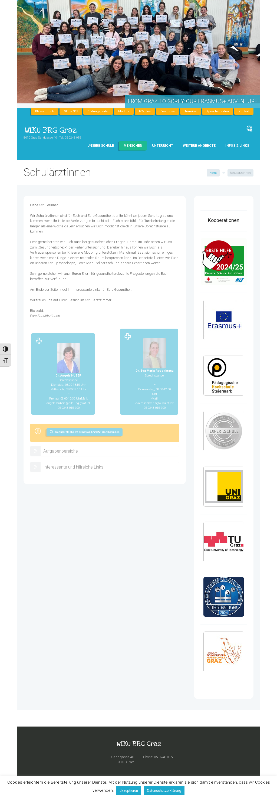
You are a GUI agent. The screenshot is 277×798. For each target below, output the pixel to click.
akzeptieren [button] (129, 791)
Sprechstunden (217, 111)
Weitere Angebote (199, 146)
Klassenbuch (44, 111)
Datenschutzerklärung (164, 791)
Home (213, 173)
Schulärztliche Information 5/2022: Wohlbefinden (87, 431)
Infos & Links (237, 146)
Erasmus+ (167, 111)
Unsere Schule (100, 146)
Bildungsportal (98, 111)
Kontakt (244, 111)
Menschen (133, 146)
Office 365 (71, 111)
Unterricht (162, 146)
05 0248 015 (163, 757)
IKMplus (145, 111)
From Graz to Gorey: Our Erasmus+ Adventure (193, 101)
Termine (190, 111)
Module (123, 111)
